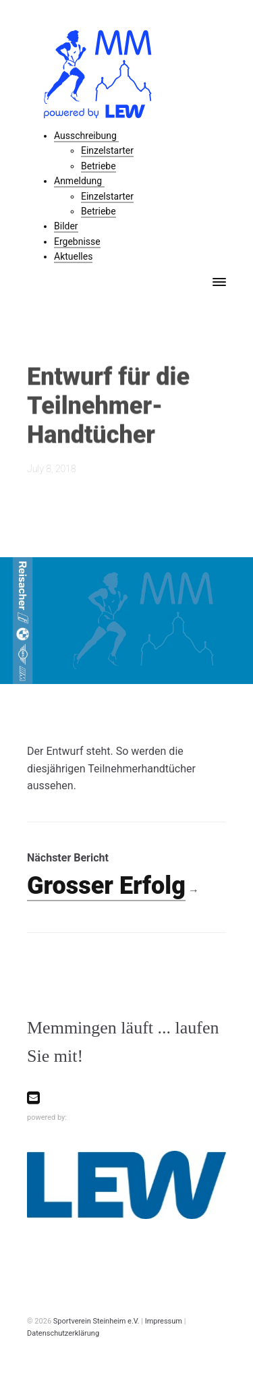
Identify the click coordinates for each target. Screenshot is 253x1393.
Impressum (163, 1321)
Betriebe (98, 166)
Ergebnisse (77, 241)
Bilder (66, 226)
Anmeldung (79, 180)
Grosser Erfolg (106, 886)
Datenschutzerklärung (63, 1333)
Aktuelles (73, 256)
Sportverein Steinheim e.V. (96, 1321)
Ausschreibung (86, 135)
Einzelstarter (107, 150)
